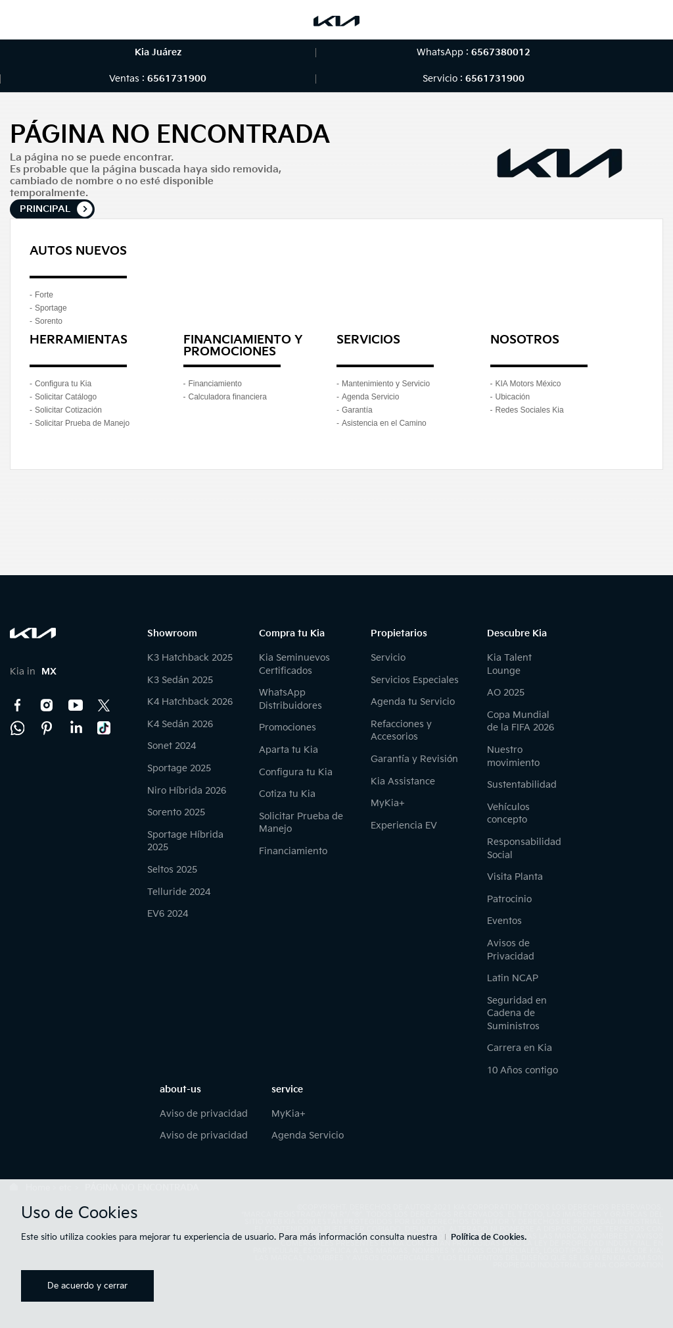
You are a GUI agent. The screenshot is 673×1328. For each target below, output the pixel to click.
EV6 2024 (167, 913)
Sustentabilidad (522, 784)
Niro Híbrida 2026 (186, 790)
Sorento (48, 321)
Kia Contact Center (18, 728)
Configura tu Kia (63, 383)
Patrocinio (509, 899)
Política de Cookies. (488, 1237)
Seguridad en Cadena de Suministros (517, 1013)
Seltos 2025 (172, 869)
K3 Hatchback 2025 (190, 657)
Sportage (51, 308)
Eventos (504, 921)
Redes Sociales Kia (530, 410)
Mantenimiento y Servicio (386, 383)
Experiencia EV (404, 825)
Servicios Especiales (415, 680)
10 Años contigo (522, 1070)
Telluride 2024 (178, 892)
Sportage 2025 (179, 768)
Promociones (287, 727)
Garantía (357, 410)
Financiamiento (215, 383)
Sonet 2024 (171, 746)
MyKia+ (388, 803)
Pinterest (47, 728)
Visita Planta (515, 876)
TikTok (104, 728)
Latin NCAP (512, 978)
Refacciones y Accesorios (401, 731)
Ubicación (513, 396)
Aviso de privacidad (204, 1113)
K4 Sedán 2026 (180, 724)
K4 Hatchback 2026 (190, 701)
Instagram (47, 705)
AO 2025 (505, 692)
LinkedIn (75, 728)
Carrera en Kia (519, 1048)
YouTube (75, 705)
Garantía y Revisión (414, 759)
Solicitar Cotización (68, 410)
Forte (44, 294)
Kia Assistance (403, 781)
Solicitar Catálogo (66, 396)
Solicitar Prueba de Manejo (82, 423)
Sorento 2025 (176, 812)
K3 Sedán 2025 (180, 680)
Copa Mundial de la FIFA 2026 (520, 721)
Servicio (388, 657)
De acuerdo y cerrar (87, 1286)
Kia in (33, 671)
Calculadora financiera (228, 396)
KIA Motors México (528, 383)
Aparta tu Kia (288, 749)
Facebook (18, 705)
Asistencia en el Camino (384, 423)
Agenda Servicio (370, 396)
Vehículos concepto (508, 814)
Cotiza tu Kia (287, 794)
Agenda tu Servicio (413, 701)
